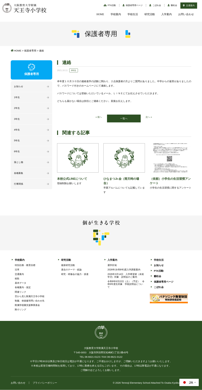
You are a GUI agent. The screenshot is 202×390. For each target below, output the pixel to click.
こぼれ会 (155, 5)
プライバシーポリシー (45, 383)
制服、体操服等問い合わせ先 (29, 301)
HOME (100, 14)
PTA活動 (110, 5)
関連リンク (20, 292)
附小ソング (20, 310)
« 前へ (98, 117)
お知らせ (19, 86)
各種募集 (19, 175)
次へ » (149, 117)
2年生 (17, 108)
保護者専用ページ (133, 5)
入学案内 (166, 14)
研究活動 (149, 14)
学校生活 (133, 14)
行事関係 (19, 186)
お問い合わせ (186, 14)
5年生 (17, 142)
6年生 (17, 153)
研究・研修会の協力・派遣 (74, 274)
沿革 (17, 270)
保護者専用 (30, 50)
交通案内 (189, 5)
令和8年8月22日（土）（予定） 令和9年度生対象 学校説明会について (126, 284)
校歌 (17, 278)
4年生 (17, 131)
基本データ (20, 283)
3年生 (17, 119)
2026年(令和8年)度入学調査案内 (124, 270)
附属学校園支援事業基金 (27, 305)
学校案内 (116, 14)
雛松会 (172, 5)
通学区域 (112, 265)
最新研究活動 (68, 265)
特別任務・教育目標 (25, 265)
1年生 (17, 97)
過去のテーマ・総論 (71, 270)
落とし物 (19, 164)
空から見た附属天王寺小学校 (29, 296)
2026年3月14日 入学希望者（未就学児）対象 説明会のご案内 (126, 275)
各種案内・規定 (23, 287)
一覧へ (124, 118)
